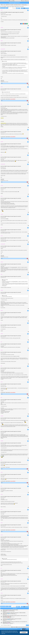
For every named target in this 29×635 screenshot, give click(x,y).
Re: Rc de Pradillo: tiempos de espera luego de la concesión (12, 12)
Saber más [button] (3, 633)
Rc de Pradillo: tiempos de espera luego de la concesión (12, 6)
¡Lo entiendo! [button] (24, 632)
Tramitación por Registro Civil (9, 623)
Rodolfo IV (8, 613)
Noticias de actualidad (8, 617)
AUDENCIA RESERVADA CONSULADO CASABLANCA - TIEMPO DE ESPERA (14, 612)
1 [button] (19, 8)
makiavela (2, 290)
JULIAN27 (2, 27)
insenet (1, 509)
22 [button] (21, 8)
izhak (8, 610)
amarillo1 (2, 310)
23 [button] (22, 8)
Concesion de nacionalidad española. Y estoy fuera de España (12, 618)
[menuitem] (6, 0)
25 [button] (25, 8)
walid (1, 227)
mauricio (2, 494)
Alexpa (1, 274)
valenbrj (1, 129)
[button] (17, 8)
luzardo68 (2, 141)
